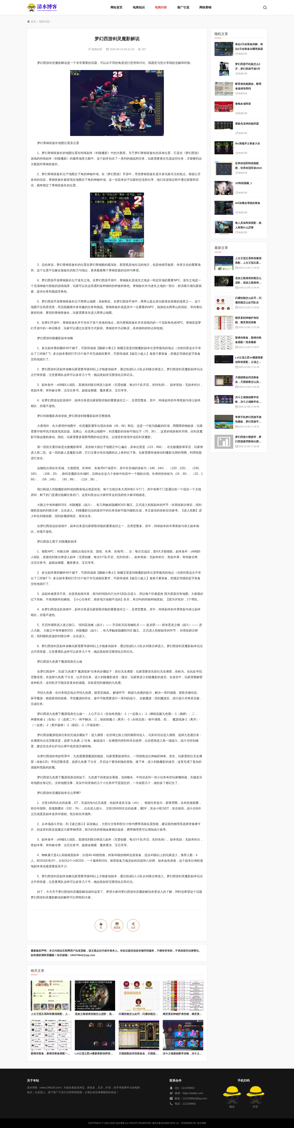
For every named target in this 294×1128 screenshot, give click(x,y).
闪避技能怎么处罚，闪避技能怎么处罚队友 (144, 1013)
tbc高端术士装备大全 (247, 143)
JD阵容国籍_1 (243, 183)
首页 (33, 21)
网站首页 (116, 7)
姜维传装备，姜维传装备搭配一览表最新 (54, 1053)
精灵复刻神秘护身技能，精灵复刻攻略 (185, 1013)
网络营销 (205, 7)
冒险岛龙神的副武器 (247, 123)
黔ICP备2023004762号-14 (165, 1123)
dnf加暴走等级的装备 (247, 203)
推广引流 (183, 7)
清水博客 (42, 7)
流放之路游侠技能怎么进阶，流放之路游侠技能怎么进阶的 (109, 1013)
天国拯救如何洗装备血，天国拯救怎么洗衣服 (145, 1053)
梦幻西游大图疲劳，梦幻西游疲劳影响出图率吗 (248, 441)
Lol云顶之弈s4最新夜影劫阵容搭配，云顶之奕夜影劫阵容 (108, 1053)
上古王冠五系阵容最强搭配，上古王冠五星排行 (58, 1013)
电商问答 (161, 7)
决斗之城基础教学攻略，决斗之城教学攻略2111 (190, 1053)
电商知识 (139, 7)
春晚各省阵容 (243, 103)
